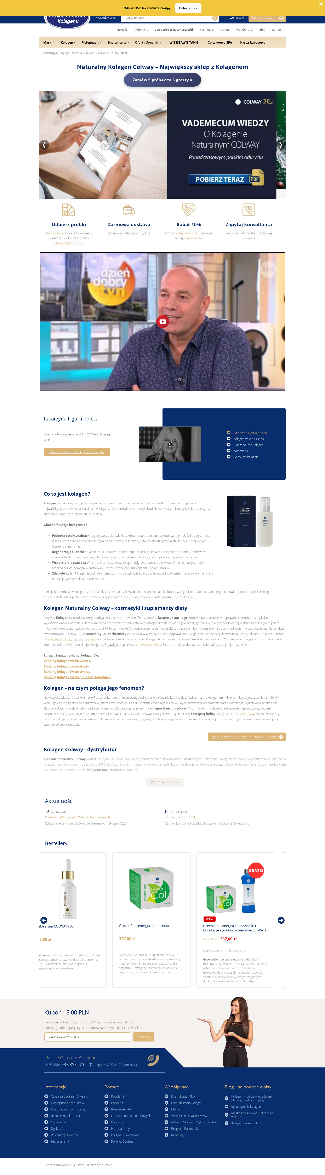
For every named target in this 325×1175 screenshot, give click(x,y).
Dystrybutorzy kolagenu (187, 1103)
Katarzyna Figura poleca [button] (250, 431)
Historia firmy (60, 1141)
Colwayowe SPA (220, 42)
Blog (262, 30)
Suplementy (117, 42)
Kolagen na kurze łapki (246, 1123)
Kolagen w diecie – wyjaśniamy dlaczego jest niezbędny (252, 1098)
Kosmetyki (207, 30)
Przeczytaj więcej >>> (164, 782)
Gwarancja (58, 1122)
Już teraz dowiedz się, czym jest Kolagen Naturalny (244, 737)
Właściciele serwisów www (189, 1115)
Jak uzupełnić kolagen (246, 1106)
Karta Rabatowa (253, 42)
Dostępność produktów (67, 1103)
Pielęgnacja (90, 42)
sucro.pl (107, 1165)
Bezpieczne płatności (65, 1115)
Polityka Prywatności (125, 1135)
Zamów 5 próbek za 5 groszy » (163, 80)
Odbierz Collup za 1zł (180, 817)
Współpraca (244, 30)
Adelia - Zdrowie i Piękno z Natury (194, 1122)
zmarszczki (143, 644)
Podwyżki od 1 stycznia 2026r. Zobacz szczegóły (77, 817)
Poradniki (117, 1103)
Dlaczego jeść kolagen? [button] (249, 443)
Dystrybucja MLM (183, 1096)
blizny (67, 639)
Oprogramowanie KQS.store (65, 1165)
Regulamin (118, 1096)
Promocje (141, 30)
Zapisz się (143, 1037)
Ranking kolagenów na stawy (66, 666)
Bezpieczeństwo (122, 1109)
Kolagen (67, 42)
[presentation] (44, 920)
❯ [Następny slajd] (281, 144)
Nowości (122, 30)
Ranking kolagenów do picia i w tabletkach (77, 677)
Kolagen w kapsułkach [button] (248, 437)
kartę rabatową (187, 233)
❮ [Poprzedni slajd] (44, 144)
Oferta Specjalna (148, 42)
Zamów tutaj (194, 238)
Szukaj (214, 17)
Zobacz (56, 920)
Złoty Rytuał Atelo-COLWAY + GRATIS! (84, 53)
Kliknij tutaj (53, 233)
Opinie (225, 30)
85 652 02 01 (77, 1064)
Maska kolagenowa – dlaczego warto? (252, 1115)
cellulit (157, 644)
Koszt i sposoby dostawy (68, 1109)
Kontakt (277, 30)
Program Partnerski (184, 1128)
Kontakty (117, 1122)
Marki (47, 42)
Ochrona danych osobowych (131, 1115)
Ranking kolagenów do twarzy (67, 671)
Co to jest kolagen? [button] (246, 455)
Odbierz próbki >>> (68, 243)
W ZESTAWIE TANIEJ (184, 42)
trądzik (77, 639)
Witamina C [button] (241, 449)
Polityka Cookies (122, 1141)
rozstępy (90, 639)
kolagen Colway (244, 714)
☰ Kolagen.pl (67, 17)
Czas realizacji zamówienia (69, 1096)
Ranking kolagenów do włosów (67, 661)
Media (175, 1109)
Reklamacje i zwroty (64, 1135)
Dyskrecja (57, 1128)
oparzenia (55, 639)
